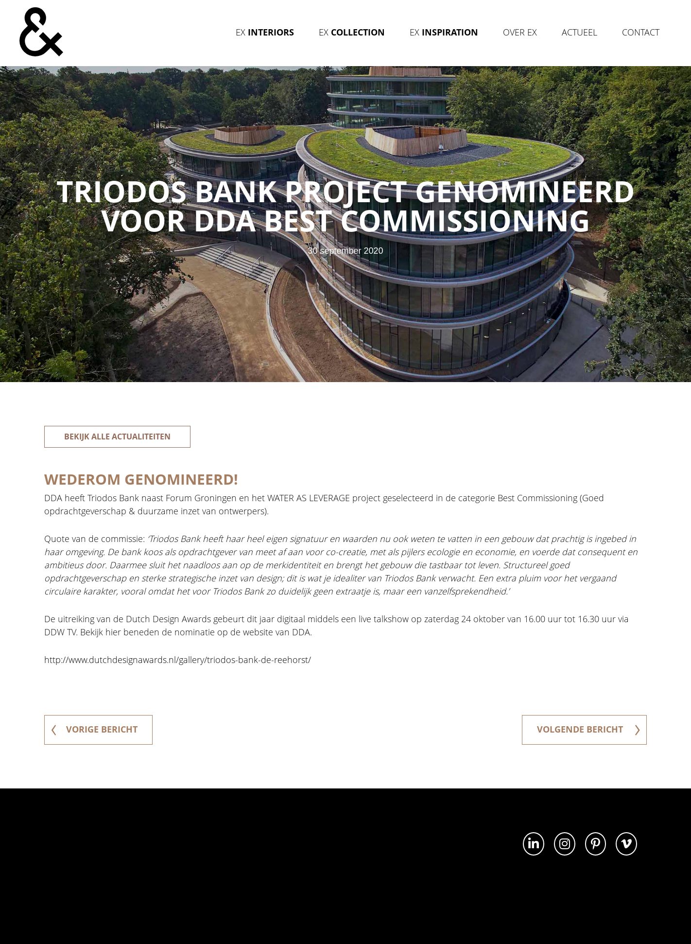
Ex (265, 32)
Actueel (579, 32)
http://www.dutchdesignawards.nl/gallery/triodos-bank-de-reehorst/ (177, 659)
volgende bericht (588, 729)
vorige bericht (94, 729)
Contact (640, 32)
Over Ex (520, 32)
